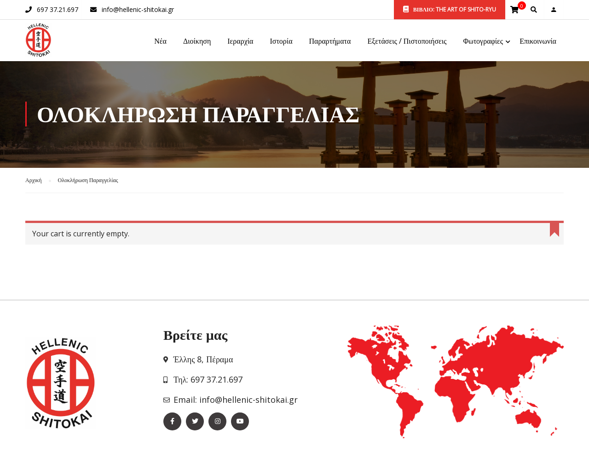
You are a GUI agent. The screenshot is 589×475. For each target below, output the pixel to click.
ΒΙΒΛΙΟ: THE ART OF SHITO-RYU (449, 9)
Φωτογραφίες (483, 42)
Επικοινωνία (538, 42)
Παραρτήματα (330, 42)
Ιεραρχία (240, 42)
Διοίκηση (197, 42)
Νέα (160, 42)
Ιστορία (281, 42)
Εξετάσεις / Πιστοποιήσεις (406, 42)
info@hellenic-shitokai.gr (138, 9)
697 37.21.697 (57, 9)
